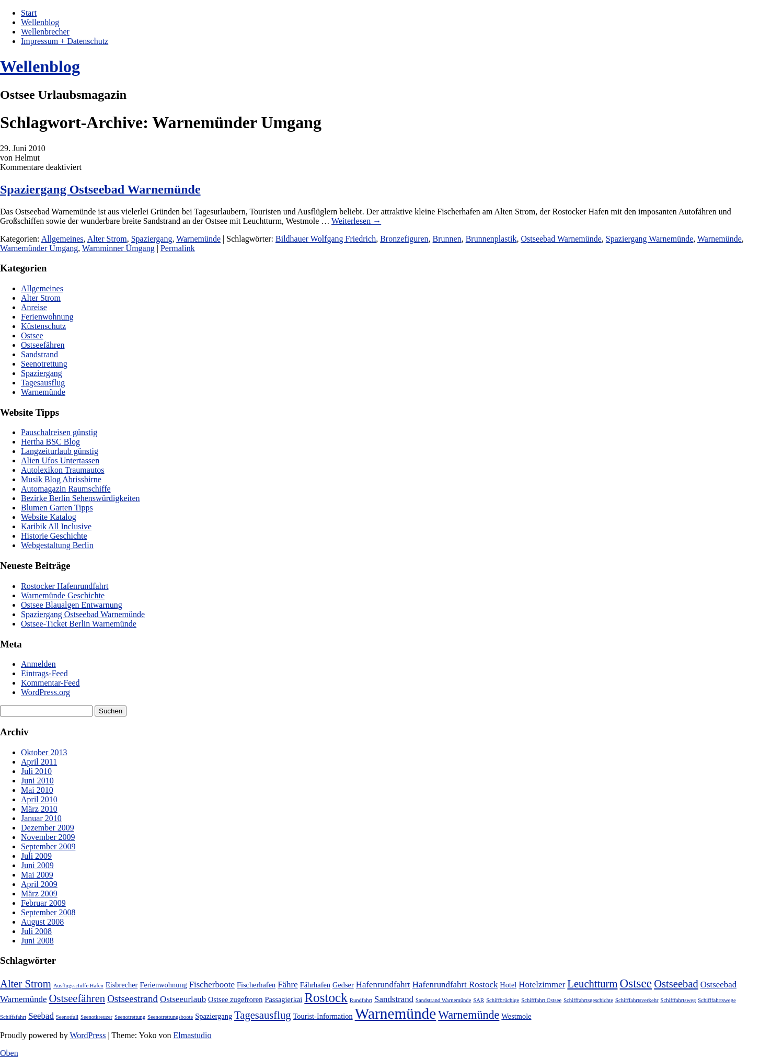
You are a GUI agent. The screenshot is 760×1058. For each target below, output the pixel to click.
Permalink (177, 248)
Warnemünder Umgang (39, 248)
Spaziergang (151, 238)
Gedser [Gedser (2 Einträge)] (343, 985)
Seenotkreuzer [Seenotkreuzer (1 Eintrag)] (96, 1017)
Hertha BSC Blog (50, 441)
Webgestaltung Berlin (57, 545)
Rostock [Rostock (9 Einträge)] (326, 998)
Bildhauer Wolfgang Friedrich (325, 238)
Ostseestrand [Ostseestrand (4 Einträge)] (132, 998)
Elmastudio (193, 1035)
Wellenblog (40, 22)
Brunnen (447, 238)
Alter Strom (107, 238)
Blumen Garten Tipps (57, 507)
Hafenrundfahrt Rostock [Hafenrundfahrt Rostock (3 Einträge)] (455, 984)
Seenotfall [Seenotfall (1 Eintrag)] (67, 1017)
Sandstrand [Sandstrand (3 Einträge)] (393, 999)
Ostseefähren (43, 344)
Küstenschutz (43, 326)
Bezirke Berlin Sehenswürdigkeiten (80, 498)
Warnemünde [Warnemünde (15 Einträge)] (395, 1013)
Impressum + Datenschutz (64, 41)
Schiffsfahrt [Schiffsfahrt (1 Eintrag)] (13, 1017)
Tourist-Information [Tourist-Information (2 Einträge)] (323, 1016)
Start (29, 12)
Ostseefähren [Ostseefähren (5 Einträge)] (77, 998)
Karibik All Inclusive (56, 526)
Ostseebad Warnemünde (561, 238)
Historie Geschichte (54, 535)
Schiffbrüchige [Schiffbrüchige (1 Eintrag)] (502, 1000)
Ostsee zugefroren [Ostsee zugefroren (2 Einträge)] (235, 999)
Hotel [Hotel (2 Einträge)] (508, 985)
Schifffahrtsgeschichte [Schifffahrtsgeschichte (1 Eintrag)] (588, 1000)
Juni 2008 (37, 940)
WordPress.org (45, 692)
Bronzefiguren (404, 238)
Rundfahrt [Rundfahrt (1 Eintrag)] (361, 1000)
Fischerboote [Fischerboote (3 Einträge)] (212, 984)
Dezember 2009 (47, 827)
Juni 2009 (37, 865)
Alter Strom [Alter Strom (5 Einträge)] (25, 983)
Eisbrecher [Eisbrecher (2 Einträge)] (122, 985)
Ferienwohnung (47, 316)
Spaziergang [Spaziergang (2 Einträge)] (213, 1016)
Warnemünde (198, 238)
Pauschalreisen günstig (59, 432)
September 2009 (48, 846)
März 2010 (39, 808)
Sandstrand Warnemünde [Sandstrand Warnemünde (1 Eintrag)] (443, 1000)
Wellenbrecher (45, 31)
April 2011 (39, 761)
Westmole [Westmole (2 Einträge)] (516, 1016)
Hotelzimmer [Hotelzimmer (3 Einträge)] (542, 984)
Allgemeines (62, 238)
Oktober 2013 (44, 752)
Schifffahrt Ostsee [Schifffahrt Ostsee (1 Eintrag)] (541, 1000)
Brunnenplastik (491, 238)
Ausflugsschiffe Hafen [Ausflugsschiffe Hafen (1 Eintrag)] (78, 985)
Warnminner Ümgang (118, 248)
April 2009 (39, 884)
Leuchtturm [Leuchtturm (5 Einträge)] (592, 983)
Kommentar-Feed (50, 682)
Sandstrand (39, 354)
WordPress (88, 1035)
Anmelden (38, 663)
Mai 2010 (37, 790)
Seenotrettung (44, 363)
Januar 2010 (41, 818)
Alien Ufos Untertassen (60, 460)
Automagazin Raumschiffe (66, 488)
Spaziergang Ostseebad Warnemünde (100, 189)
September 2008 (48, 912)
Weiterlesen (356, 221)
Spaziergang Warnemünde (649, 238)
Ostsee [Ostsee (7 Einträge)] (636, 983)
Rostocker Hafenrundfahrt (65, 586)
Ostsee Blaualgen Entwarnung (71, 604)
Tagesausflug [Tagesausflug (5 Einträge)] (262, 1015)
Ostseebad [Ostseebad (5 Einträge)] (676, 983)
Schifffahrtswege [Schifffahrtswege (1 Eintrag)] (716, 1000)
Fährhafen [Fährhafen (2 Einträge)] (315, 985)
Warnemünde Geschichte (63, 595)
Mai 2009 (37, 874)
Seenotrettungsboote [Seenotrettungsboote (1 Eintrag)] (170, 1017)
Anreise (34, 307)
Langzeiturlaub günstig (59, 451)
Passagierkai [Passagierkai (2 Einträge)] (283, 999)
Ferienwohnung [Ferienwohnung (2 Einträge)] (163, 985)
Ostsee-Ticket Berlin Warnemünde (78, 623)
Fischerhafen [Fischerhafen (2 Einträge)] (256, 985)
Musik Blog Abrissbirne (61, 479)
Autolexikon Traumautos (63, 469)
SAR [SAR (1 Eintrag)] (478, 1000)
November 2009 (48, 837)
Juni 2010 (37, 780)
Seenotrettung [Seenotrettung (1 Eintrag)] (129, 1017)
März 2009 (39, 893)
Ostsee (32, 335)
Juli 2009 (36, 855)
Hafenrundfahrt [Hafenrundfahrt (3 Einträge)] (383, 984)
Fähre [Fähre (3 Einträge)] (287, 984)
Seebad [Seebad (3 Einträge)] (41, 1016)
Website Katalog (48, 517)
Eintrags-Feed (44, 673)
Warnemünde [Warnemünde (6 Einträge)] (468, 1014)
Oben (9, 1053)
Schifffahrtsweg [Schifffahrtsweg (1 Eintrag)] (678, 1000)
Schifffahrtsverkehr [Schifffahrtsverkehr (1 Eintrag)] (636, 1000)
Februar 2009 (43, 902)
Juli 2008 (36, 931)
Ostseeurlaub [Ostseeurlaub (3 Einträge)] (183, 999)
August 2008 (42, 921)
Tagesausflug (43, 382)
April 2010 (39, 799)
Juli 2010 (36, 771)
